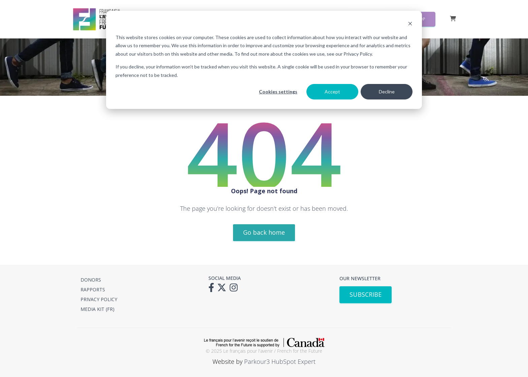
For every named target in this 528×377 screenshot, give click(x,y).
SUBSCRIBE (366, 294)
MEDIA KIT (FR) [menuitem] (97, 309)
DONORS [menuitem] (90, 280)
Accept (332, 91)
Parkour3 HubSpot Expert (280, 361)
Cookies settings (278, 91)
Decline (387, 91)
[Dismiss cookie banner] (410, 24)
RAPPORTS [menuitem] (92, 289)
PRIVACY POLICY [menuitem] (98, 299)
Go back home (264, 232)
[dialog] (264, 60)
